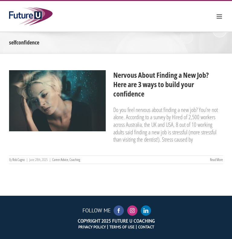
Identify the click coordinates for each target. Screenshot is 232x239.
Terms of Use (121, 226)
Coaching (74, 159)
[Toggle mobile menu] (220, 16)
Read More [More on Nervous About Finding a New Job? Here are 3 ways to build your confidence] (216, 159)
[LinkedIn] (146, 210)
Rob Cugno (18, 159)
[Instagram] (132, 210)
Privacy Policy (92, 226)
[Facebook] (119, 210)
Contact (146, 226)
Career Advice (60, 159)
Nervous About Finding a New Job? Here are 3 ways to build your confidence (161, 84)
